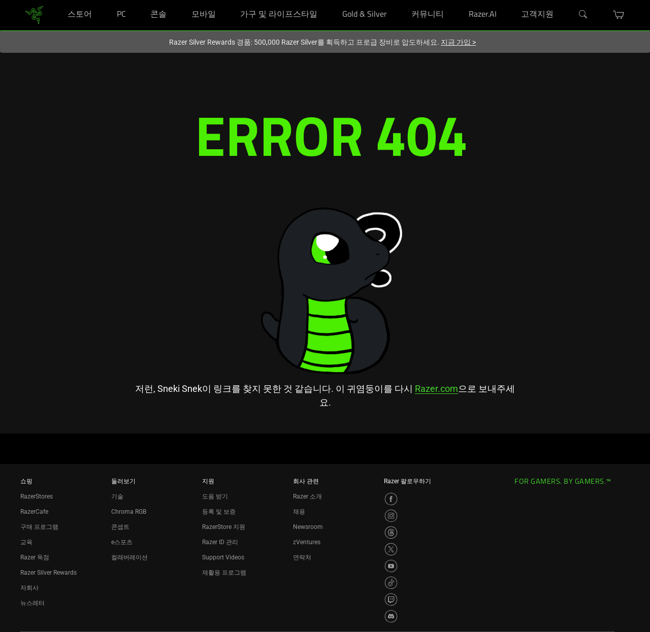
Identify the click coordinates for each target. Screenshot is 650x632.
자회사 (29, 587)
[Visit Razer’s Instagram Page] (391, 516)
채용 (299, 511)
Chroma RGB (128, 511)
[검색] (583, 15)
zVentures (306, 542)
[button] (619, 15)
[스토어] (102, 0)
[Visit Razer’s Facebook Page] (391, 499)
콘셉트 (120, 526)
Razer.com (436, 388)
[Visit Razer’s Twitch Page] (391, 599)
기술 (117, 496)
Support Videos (223, 557)
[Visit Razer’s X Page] (391, 549)
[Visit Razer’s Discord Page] (391, 616)
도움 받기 (215, 496)
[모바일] (225, 0)
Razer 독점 (34, 557)
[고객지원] (563, 0)
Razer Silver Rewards (48, 572)
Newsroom (308, 526)
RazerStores (36, 496)
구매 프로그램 (39, 526)
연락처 (302, 557)
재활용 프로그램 (224, 572)
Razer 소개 (307, 496)
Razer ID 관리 (220, 542)
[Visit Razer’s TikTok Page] (391, 583)
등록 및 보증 (219, 511)
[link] (34, 14)
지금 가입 (458, 42)
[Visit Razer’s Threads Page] (391, 532)
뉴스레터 (32, 603)
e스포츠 (122, 542)
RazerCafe (34, 511)
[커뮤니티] (453, 0)
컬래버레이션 (129, 557)
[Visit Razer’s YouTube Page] (391, 566)
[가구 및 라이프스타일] (327, 0)
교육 (26, 542)
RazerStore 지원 (223, 526)
